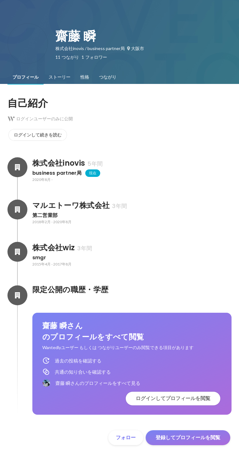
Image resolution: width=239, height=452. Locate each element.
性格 (84, 77)
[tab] (25, 77)
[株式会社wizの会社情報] (17, 252)
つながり (107, 77)
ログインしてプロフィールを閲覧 (173, 398)
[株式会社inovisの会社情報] (17, 167)
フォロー (126, 437)
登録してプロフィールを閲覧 (188, 437)
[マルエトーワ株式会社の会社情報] (17, 209)
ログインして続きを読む (38, 135)
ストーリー (59, 77)
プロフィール (25, 77)
